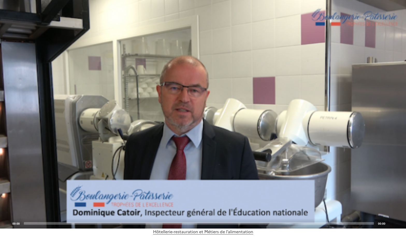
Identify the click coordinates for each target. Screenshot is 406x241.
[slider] (199, 223)
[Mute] (390, 223)
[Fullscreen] (399, 223)
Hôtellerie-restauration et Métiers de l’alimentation (203, 232)
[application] (203, 114)
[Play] (203, 114)
